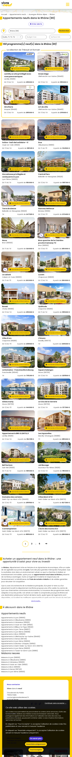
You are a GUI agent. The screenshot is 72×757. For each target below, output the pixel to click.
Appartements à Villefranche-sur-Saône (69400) (20, 636)
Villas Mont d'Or (45, 497)
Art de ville (43, 107)
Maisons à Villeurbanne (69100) (13, 660)
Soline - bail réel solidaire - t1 (15, 142)
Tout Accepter (36, 750)
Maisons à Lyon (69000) (10, 657)
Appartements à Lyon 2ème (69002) (15, 641)
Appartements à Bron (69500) (13, 634)
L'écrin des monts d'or (48, 528)
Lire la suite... (36, 601)
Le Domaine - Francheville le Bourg (17, 370)
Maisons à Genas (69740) (11, 669)
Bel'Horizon (7, 465)
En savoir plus (36, 738)
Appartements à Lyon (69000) (13, 618)
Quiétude (42, 306)
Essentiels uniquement (36, 744)
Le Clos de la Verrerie (47, 401)
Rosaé (5, 306)
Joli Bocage (43, 465)
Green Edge (43, 74)
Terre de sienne (9, 208)
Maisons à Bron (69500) (10, 667)
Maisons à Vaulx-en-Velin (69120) (14, 664)
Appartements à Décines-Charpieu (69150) (18, 644)
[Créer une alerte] (36, 24)
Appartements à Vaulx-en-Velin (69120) (17, 625)
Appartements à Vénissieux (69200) (15, 622)
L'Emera (41, 338)
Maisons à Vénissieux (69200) (13, 662)
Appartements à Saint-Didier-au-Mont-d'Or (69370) (22, 646)
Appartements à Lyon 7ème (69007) (15, 629)
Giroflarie (8, 107)
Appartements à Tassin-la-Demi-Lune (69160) (19, 651)
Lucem (41, 274)
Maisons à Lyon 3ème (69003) (13, 672)
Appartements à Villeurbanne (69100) (16, 620)
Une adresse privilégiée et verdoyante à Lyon (14, 175)
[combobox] (12, 37)
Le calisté (6, 274)
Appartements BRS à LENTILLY (15, 433)
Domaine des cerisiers (12, 497)
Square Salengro (45, 370)
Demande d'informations (20, 69)
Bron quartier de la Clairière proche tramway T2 (50, 241)
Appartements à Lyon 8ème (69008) (15, 632)
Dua (40, 142)
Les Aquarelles (44, 433)
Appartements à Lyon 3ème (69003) (15, 648)
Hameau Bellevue (46, 208)
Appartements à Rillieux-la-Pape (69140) (17, 627)
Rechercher (64, 31)
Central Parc (44, 174)
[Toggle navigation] (68, 4)
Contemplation (9, 528)
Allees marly (7, 401)
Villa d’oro (7, 338)
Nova (4, 240)
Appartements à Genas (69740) (14, 639)
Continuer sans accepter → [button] (55, 703)
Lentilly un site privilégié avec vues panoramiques (17, 75)
